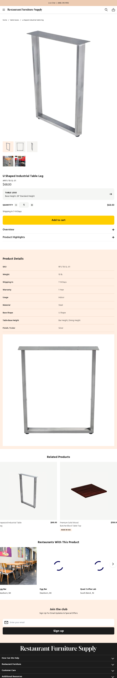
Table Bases (14, 20)
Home (5, 20)
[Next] (113, 564)
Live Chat (51, 3)
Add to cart (58, 220)
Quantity (8, 205)
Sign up (58, 630)
